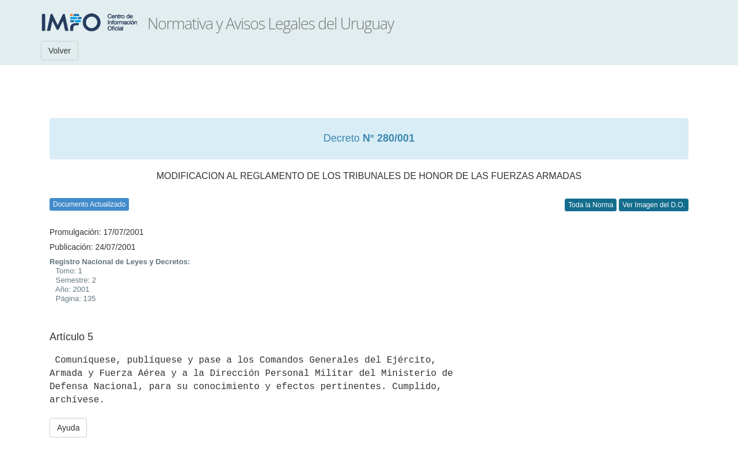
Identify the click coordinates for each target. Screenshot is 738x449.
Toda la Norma (590, 205)
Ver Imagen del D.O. (653, 205)
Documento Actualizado (89, 204)
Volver (59, 50)
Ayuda (68, 427)
